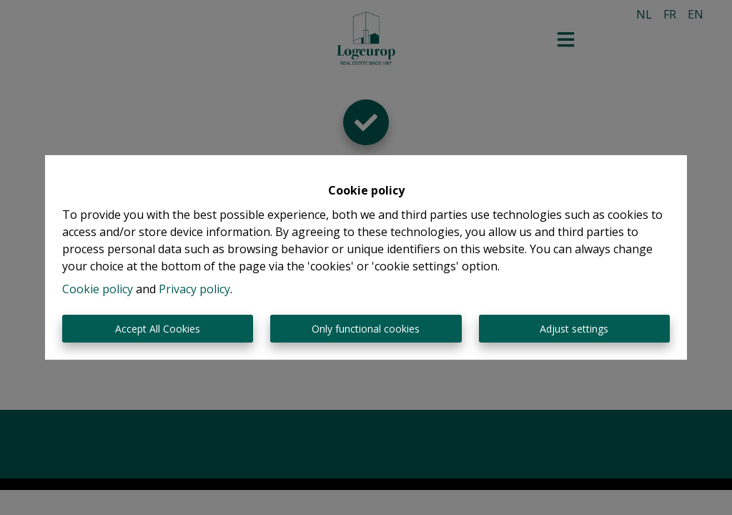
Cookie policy (97, 289)
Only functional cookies (366, 328)
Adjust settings (574, 328)
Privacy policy (194, 289)
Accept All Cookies (157, 328)
